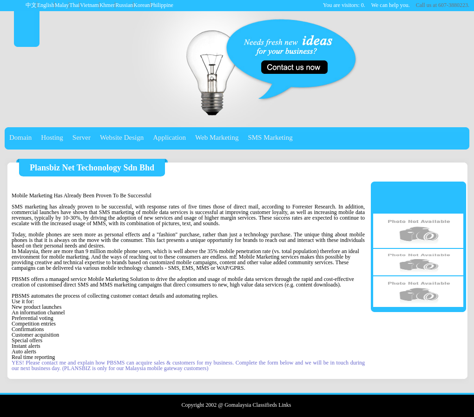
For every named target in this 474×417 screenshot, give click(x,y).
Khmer (107, 5)
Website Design (122, 137)
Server (81, 137)
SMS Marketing (270, 137)
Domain (20, 137)
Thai (74, 5)
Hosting (52, 137)
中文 (31, 5)
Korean (141, 5)
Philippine (162, 5)
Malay (62, 5)
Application (169, 137)
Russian (124, 5)
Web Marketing (216, 137)
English (45, 5)
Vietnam (89, 5)
